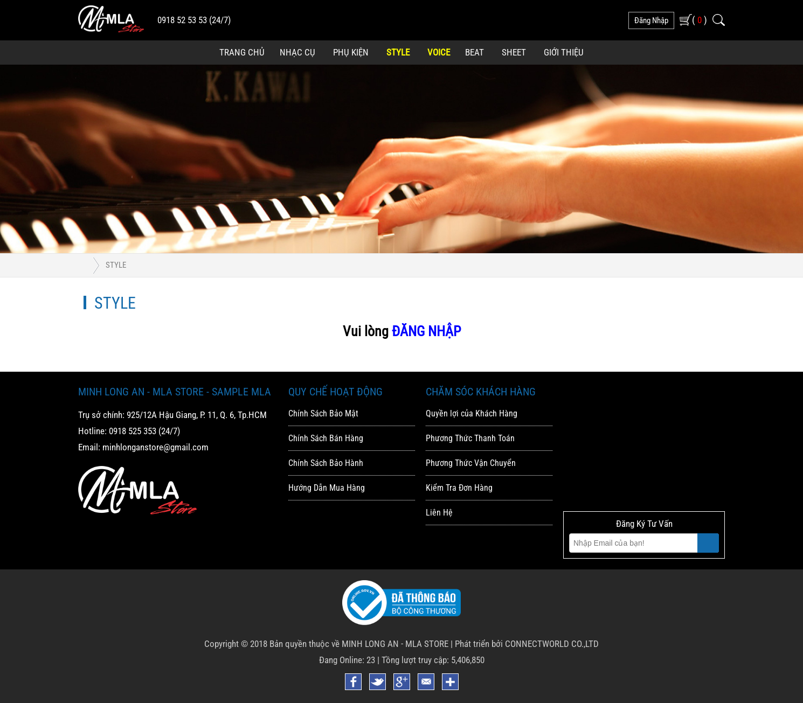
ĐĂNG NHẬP (426, 331)
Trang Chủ (242, 52)
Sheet (514, 52)
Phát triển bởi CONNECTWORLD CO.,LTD (527, 643)
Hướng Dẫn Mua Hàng (326, 488)
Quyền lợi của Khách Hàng (471, 413)
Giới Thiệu (564, 52)
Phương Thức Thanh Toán (470, 438)
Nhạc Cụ (297, 52)
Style (398, 52)
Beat (474, 52)
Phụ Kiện (351, 52)
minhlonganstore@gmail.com (155, 447)
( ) (699, 19)
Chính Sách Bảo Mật (323, 413)
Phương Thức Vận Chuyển (471, 463)
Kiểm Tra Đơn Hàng (459, 488)
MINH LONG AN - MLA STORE (395, 643)
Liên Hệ (439, 512)
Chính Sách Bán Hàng (325, 438)
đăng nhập (651, 20)
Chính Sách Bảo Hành (325, 463)
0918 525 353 (132, 431)
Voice (438, 52)
